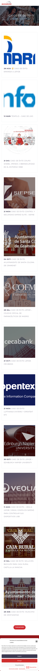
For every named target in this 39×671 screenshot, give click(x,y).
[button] (36, 641)
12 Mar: (18, 116)
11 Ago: (19, 511)
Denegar (19, 660)
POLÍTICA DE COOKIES (13, 668)
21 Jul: (19, 564)
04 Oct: (19, 262)
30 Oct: (18, 460)
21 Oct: (17, 362)
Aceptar (20, 656)
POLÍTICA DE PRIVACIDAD (24, 668)
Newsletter (31, 667)
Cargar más (19, 627)
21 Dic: (19, 164)
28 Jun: (19, 613)
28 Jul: (18, 313)
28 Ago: (16, 70)
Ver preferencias (19, 665)
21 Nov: (19, 213)
